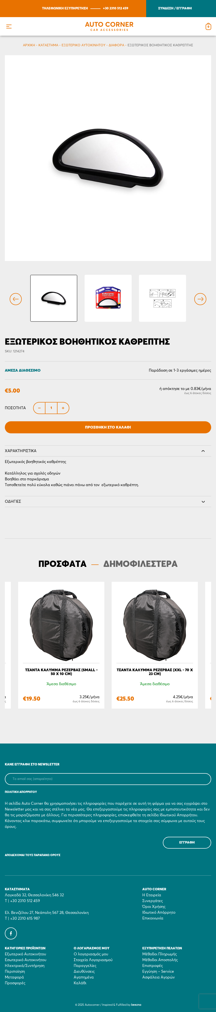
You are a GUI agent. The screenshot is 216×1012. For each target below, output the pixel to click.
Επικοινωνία (152, 918)
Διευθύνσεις (84, 971)
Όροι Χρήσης (154, 907)
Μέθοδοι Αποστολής (160, 960)
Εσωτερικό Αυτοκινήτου (25, 960)
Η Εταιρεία (151, 895)
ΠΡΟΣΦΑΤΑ (62, 564)
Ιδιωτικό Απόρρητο (158, 912)
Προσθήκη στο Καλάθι (108, 427)
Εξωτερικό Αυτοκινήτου (83, 45)
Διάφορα (116, 45)
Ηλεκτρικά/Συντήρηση (24, 966)
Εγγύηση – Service (158, 971)
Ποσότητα (15, 408)
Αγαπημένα (84, 977)
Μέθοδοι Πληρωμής (159, 954)
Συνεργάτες (152, 901)
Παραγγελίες (85, 966)
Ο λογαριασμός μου (91, 954)
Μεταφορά (14, 977)
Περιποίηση (15, 971)
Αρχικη (29, 45)
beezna (136, 1005)
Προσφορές (15, 983)
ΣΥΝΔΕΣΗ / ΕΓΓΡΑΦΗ (175, 8)
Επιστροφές (152, 966)
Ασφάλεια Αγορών (158, 977)
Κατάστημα (48, 45)
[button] (9, 26)
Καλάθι (80, 983)
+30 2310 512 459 (115, 8)
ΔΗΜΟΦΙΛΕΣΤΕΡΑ (140, 564)
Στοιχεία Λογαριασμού (93, 960)
